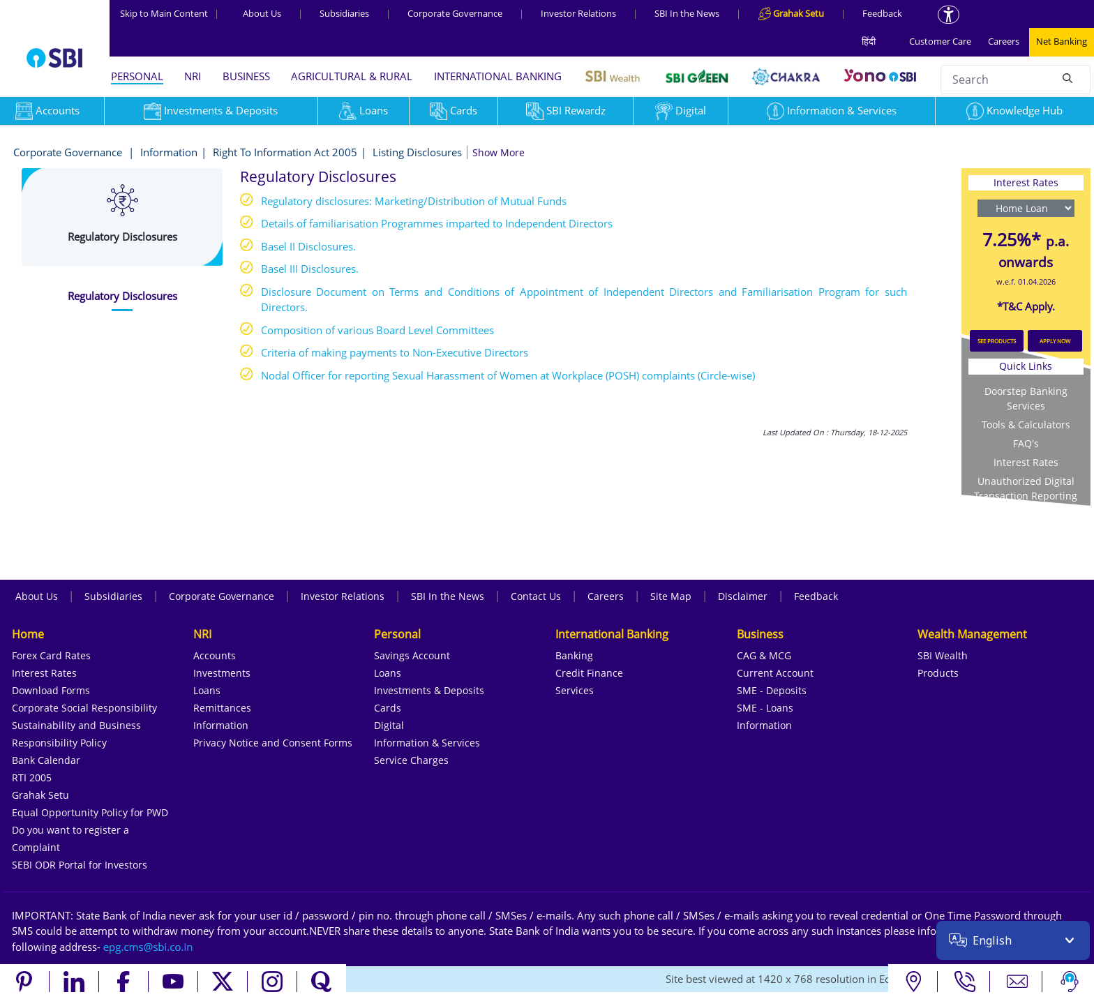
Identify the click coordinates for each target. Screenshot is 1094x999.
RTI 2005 (32, 777)
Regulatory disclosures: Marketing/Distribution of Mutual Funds (414, 201)
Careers (1003, 41)
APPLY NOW (1055, 341)
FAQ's (1026, 443)
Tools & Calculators (1026, 424)
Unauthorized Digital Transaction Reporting (1025, 488)
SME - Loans (765, 707)
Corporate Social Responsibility (84, 707)
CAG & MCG (764, 655)
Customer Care (940, 41)
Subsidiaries (344, 13)
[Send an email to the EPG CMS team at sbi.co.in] (148, 947)
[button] (498, 152)
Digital (680, 110)
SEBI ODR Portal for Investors (79, 864)
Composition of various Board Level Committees (377, 330)
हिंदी (869, 41)
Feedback (882, 13)
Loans (363, 110)
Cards (453, 110)
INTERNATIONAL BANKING (498, 76)
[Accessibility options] (948, 15)
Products (938, 672)
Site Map (670, 596)
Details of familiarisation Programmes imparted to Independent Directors (437, 223)
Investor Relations (578, 13)
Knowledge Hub (1014, 110)
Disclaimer (742, 596)
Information (168, 152)
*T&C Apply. (1026, 306)
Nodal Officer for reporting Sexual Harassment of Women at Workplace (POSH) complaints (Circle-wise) (508, 375)
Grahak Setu (40, 795)
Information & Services (832, 110)
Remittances (222, 707)
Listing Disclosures (417, 152)
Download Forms (51, 690)
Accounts (214, 655)
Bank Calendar (46, 760)
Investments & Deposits (211, 110)
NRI (192, 76)
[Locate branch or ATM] (913, 981)
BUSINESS (246, 76)
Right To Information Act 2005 (285, 152)
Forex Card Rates (51, 655)
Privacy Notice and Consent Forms (272, 742)
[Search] (1067, 77)
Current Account (775, 672)
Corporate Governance (454, 13)
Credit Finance (589, 672)
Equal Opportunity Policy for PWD (90, 812)
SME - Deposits (772, 690)
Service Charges (411, 760)
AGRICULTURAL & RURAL (351, 76)
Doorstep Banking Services (1025, 398)
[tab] (122, 296)
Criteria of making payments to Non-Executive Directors (394, 352)
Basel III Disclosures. (310, 269)
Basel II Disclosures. (308, 246)
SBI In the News (686, 13)
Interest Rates (1026, 462)
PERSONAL (137, 76)
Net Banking (1061, 41)
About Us (262, 13)
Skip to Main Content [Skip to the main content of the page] (169, 13)
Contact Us (536, 596)
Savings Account (412, 655)
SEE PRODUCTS (996, 341)
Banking (574, 655)
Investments (221, 672)
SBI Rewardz (566, 110)
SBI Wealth (942, 655)
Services (574, 690)
